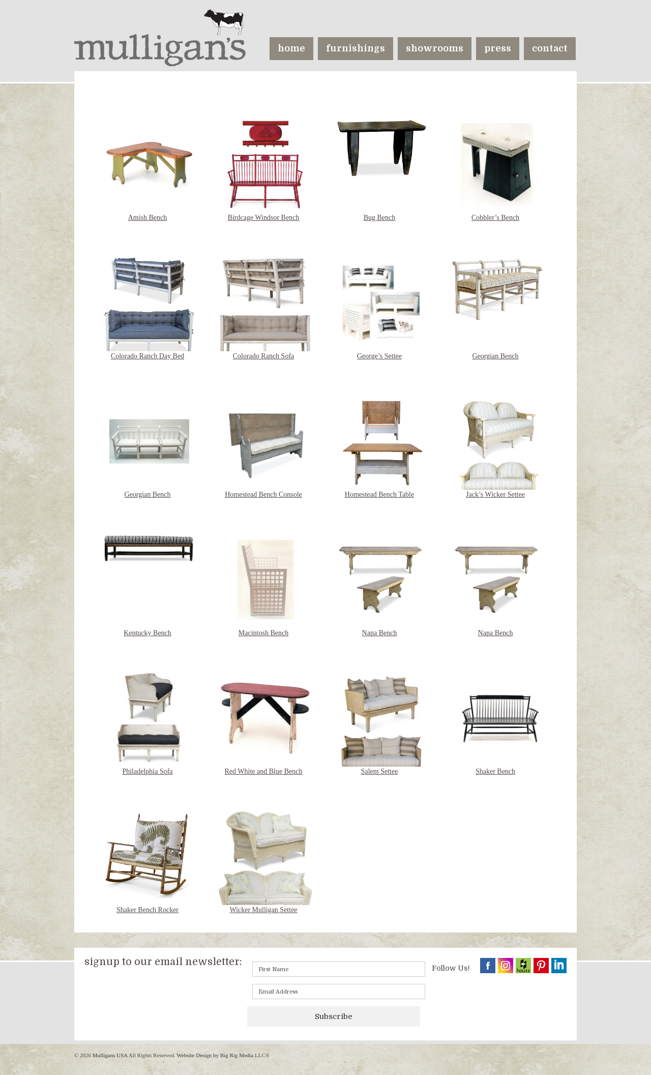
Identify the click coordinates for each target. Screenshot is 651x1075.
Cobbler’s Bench (495, 217)
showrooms (434, 48)
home (291, 48)
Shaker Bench (495, 771)
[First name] (338, 969)
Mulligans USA (110, 1055)
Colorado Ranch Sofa (263, 356)
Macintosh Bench (263, 633)
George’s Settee (379, 356)
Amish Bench (147, 217)
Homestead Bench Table (379, 494)
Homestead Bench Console (263, 494)
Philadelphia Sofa (147, 771)
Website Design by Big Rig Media (214, 1055)
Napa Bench (379, 633)
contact (550, 48)
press (497, 48)
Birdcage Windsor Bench (264, 217)
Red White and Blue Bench (264, 771)
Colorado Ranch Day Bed (147, 356)
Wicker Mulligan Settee (263, 910)
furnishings (355, 48)
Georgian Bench (495, 356)
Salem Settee (379, 771)
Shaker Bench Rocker (147, 910)
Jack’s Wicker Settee (495, 494)
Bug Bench (380, 217)
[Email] (338, 991)
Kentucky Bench (147, 633)
